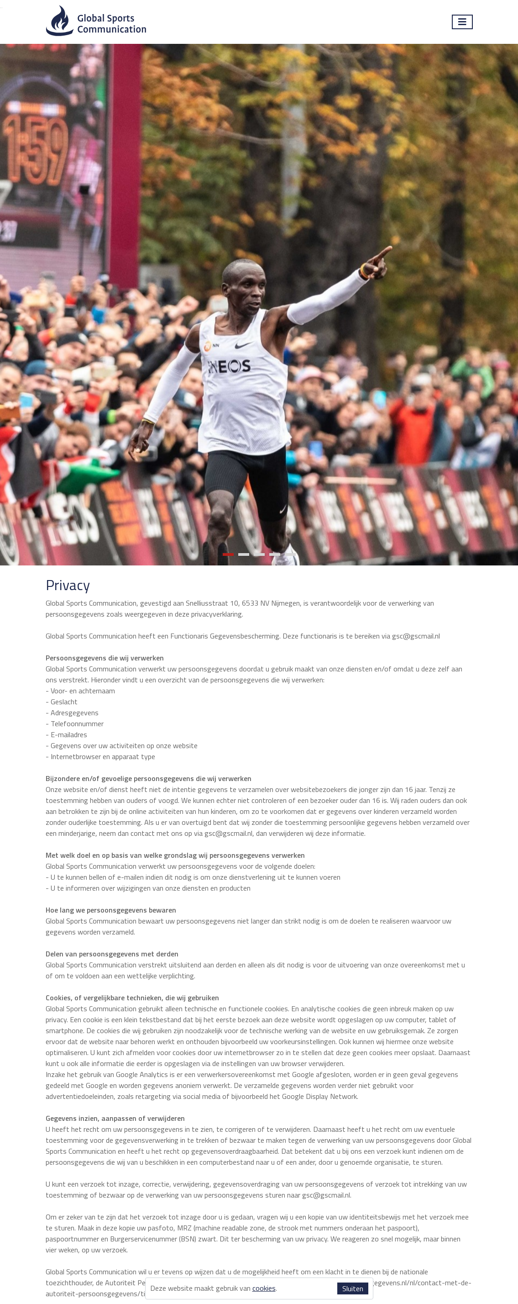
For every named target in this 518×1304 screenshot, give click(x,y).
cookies (264, 1288)
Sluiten (352, 1288)
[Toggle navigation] (462, 22)
